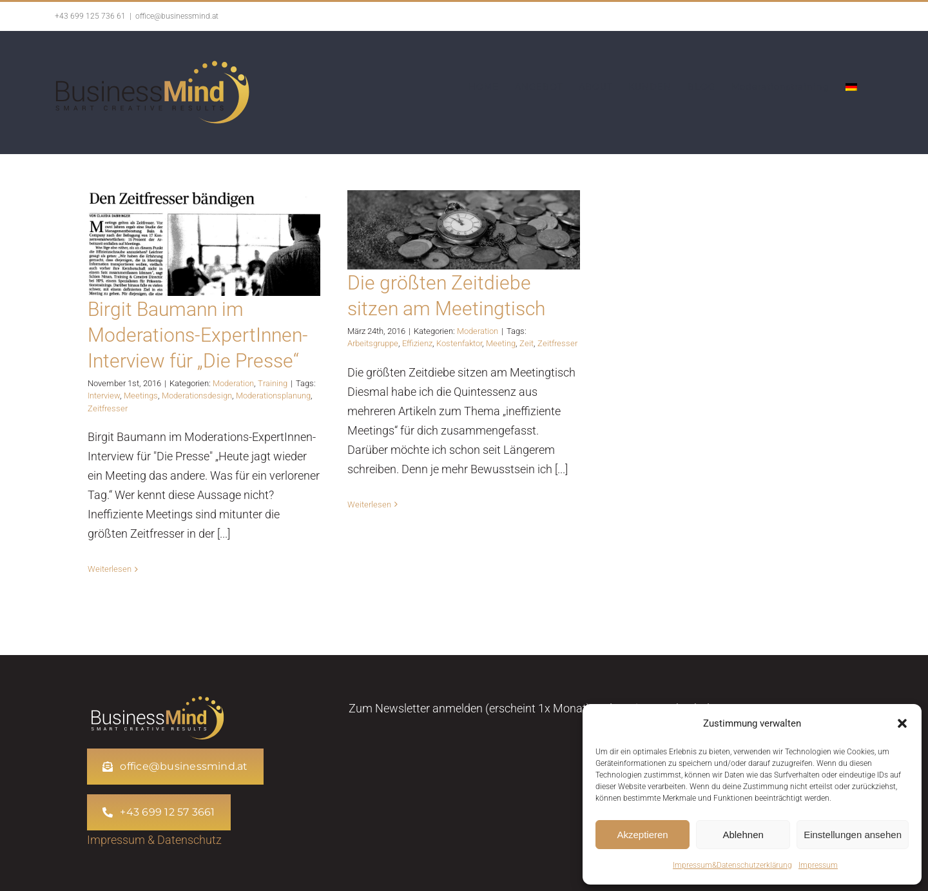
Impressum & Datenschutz (154, 840)
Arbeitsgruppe (372, 343)
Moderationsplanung (273, 395)
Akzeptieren (642, 834)
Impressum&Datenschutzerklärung (732, 865)
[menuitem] (851, 87)
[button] (902, 723)
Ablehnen (742, 834)
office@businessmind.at (176, 16)
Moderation (233, 383)
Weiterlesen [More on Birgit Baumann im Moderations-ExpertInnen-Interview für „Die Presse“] (109, 569)
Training (272, 383)
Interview (104, 395)
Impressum (818, 865)
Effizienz (417, 343)
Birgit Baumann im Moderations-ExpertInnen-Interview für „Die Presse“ (198, 335)
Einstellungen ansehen (853, 834)
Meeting (501, 343)
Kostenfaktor (459, 343)
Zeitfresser (108, 408)
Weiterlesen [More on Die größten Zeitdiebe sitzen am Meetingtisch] (369, 504)
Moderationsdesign (197, 395)
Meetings (141, 395)
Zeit (526, 343)
